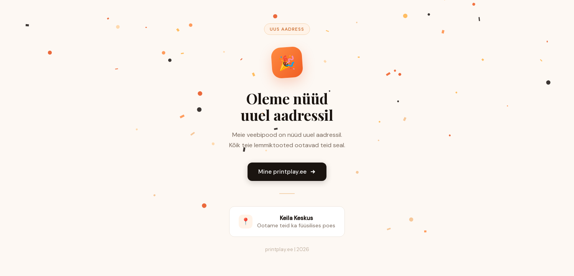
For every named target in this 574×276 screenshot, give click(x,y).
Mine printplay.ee (287, 172)
